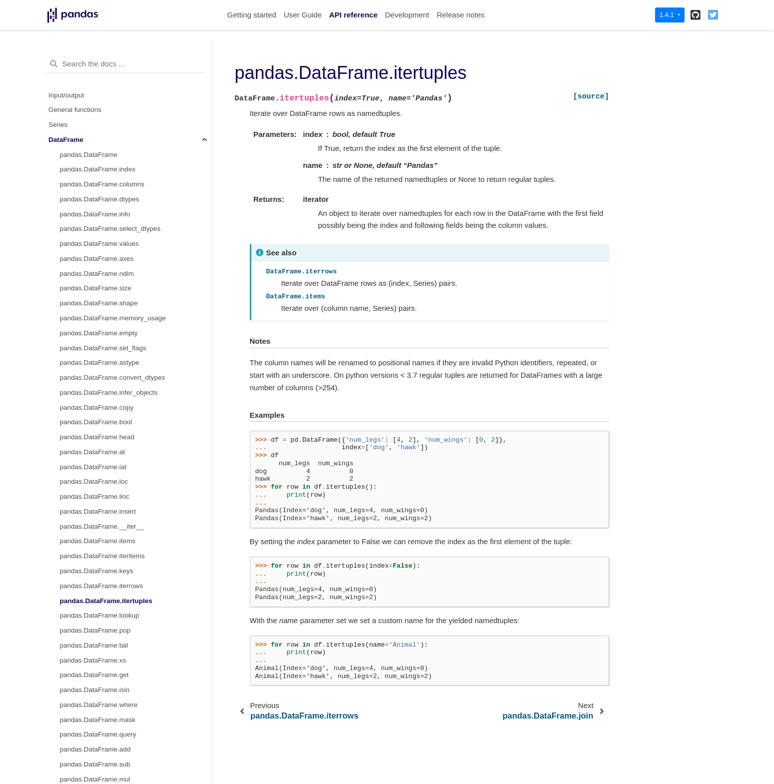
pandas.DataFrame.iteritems (102, 82)
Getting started (251, 14)
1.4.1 (668, 14)
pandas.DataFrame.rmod (97, 499)
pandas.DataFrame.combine (102, 618)
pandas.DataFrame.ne (93, 588)
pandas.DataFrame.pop (95, 157)
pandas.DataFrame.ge (93, 574)
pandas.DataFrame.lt (91, 529)
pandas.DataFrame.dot (94, 395)
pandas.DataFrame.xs (93, 187)
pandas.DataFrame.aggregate (105, 707)
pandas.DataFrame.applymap (104, 663)
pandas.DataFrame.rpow (97, 514)
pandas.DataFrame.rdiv (95, 454)
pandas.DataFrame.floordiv (100, 350)
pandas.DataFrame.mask (98, 246)
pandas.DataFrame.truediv (100, 335)
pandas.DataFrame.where (99, 231)
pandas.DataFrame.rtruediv (101, 469)
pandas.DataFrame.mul (95, 306)
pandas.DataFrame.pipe (96, 678)
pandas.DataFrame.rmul (96, 440)
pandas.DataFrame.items (98, 67)
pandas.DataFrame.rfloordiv (101, 484)
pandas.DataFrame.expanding (105, 767)
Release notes (461, 14)
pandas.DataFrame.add (95, 276)
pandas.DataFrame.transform (104, 722)
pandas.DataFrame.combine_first (110, 633)
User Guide (303, 14)
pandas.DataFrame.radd (96, 410)
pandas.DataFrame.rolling (98, 752)
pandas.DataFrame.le (92, 559)
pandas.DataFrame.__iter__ (102, 53)
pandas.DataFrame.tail (94, 172)
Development (407, 14)
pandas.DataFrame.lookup (99, 142)
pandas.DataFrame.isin (95, 216)
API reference (353, 14)
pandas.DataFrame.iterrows (101, 112)
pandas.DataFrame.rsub (96, 425)
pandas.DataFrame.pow (96, 380)
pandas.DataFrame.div (94, 320)
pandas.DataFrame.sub (95, 291)
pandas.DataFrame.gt (92, 544)
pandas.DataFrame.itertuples (106, 127)
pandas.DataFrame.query (98, 261)
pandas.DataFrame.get (94, 201)
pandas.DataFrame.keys (96, 97)
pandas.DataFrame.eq (93, 603)
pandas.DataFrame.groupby (102, 737)
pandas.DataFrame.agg (95, 693)
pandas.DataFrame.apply (98, 648)
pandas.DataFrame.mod (96, 365)
